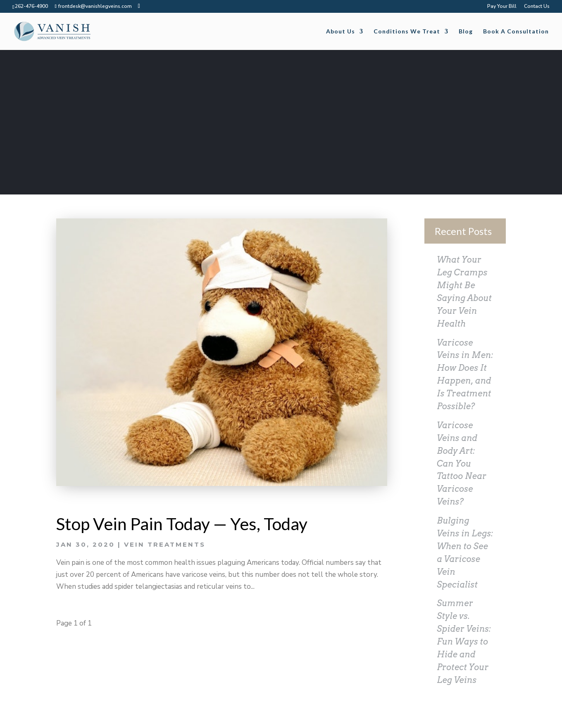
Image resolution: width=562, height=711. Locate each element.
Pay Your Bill (502, 6)
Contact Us (537, 6)
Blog (466, 31)
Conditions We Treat (407, 31)
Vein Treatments (164, 544)
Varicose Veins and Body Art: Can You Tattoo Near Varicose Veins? (461, 463)
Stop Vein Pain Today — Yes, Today (181, 524)
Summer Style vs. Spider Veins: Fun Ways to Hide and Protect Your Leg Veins (464, 641)
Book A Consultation (516, 31)
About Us (340, 31)
